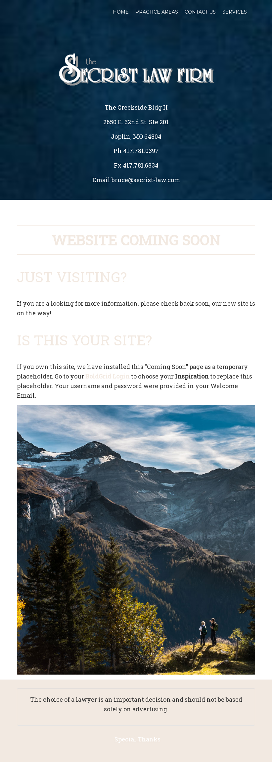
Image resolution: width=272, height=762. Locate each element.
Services (234, 12)
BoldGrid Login (107, 376)
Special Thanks (137, 739)
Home (121, 12)
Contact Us (200, 12)
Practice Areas (156, 12)
